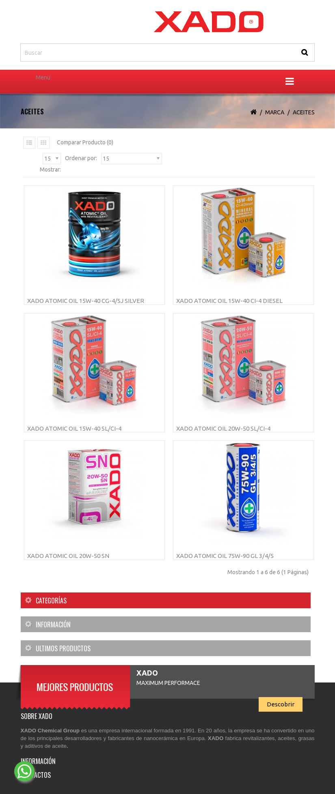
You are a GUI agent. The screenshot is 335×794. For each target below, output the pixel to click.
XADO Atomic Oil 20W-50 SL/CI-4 (223, 428)
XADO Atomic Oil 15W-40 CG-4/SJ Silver (85, 300)
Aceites (304, 112)
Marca (274, 112)
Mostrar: (50, 169)
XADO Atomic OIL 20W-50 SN (68, 555)
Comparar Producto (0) (85, 142)
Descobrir (280, 704)
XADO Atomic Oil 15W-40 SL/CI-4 (74, 428)
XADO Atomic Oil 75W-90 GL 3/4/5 (225, 555)
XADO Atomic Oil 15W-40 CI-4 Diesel (229, 300)
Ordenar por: (81, 158)
